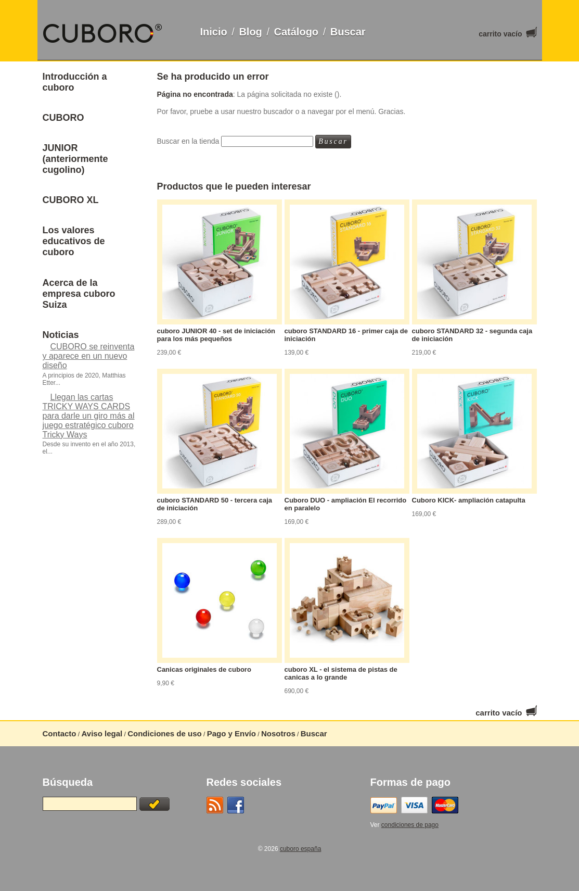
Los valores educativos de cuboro (74, 241)
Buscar (348, 31)
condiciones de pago (410, 825)
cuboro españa (300, 848)
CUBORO (63, 117)
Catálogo (296, 31)
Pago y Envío (231, 733)
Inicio (213, 31)
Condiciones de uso (164, 733)
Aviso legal (102, 733)
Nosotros (278, 733)
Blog (250, 31)
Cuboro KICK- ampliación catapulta (468, 500)
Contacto (59, 733)
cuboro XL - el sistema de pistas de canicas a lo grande (341, 673)
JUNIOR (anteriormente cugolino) (75, 159)
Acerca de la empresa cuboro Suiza (79, 294)
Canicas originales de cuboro (204, 669)
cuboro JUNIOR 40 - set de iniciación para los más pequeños (216, 335)
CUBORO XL (71, 200)
